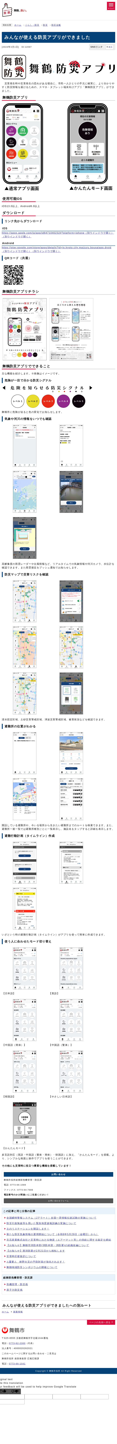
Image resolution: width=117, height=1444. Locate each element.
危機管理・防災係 (17, 1284)
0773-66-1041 (17, 1363)
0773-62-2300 (17, 1343)
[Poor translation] (15, 1391)
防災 (45, 25)
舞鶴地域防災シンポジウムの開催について (32, 1267)
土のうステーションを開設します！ (28, 1229)
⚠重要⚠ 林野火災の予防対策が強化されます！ (36, 1261)
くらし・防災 (32, 25)
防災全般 (56, 25)
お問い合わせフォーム (58, 1201)
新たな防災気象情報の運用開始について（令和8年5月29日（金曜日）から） (53, 1234)
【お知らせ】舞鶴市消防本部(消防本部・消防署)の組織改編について (48, 1245)
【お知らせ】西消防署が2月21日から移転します (36, 1250)
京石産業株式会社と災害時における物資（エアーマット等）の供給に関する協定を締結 (59, 1239)
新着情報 (18, 1312)
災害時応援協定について (21, 1256)
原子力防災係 (15, 1290)
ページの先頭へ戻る (100, 1322)
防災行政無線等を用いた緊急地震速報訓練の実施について (41, 1223)
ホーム (17, 25)
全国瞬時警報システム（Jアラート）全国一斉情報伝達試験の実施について (51, 1218)
